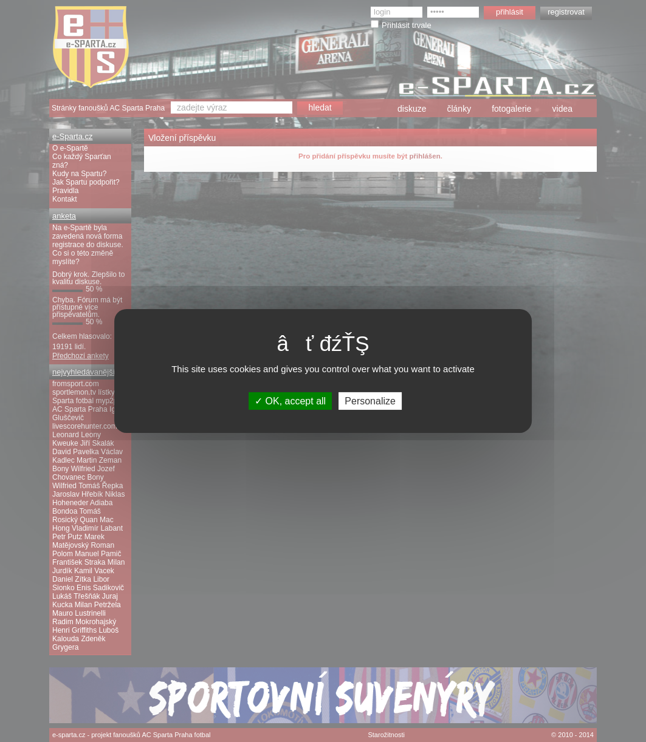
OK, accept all (290, 401)
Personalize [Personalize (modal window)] (370, 401)
